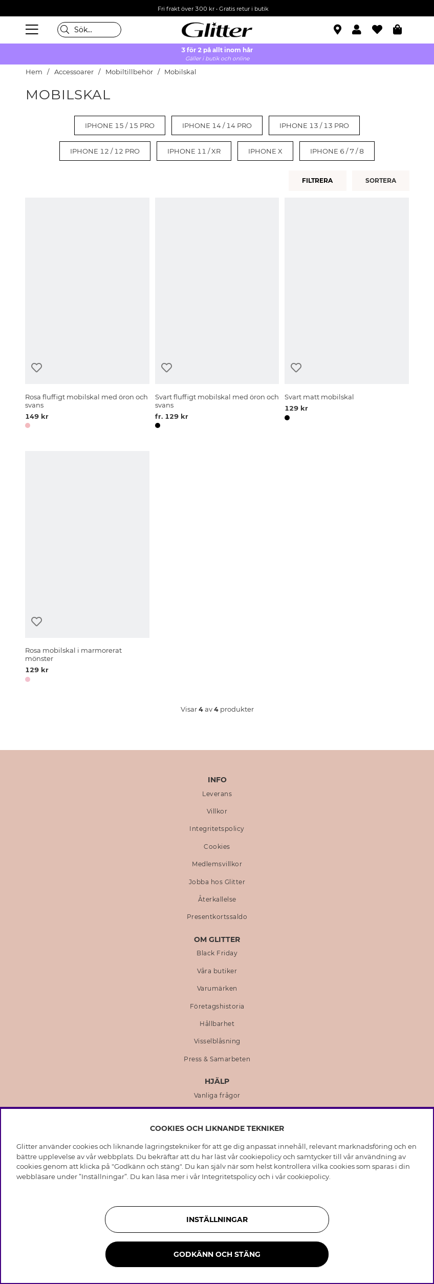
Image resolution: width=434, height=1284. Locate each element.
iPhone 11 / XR (194, 151)
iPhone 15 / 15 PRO (120, 125)
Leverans (217, 794)
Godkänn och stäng (217, 1254)
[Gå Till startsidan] (217, 29)
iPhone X (265, 151)
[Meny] (33, 30)
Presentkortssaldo (217, 917)
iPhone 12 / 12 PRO (105, 151)
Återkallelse (217, 899)
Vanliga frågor (217, 1095)
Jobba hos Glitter (217, 882)
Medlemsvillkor (217, 864)
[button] (362, 30)
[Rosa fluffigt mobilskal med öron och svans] (87, 315)
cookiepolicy (308, 1176)
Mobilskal (180, 72)
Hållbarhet (217, 1024)
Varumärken (217, 988)
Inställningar (217, 1219)
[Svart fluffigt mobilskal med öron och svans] (217, 315)
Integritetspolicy (217, 828)
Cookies (217, 846)
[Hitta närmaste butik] (339, 31)
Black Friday (217, 953)
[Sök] (89, 29)
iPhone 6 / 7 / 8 (337, 151)
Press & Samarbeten (217, 1059)
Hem (34, 72)
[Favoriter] (382, 30)
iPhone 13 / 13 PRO (314, 125)
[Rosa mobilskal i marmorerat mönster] (87, 568)
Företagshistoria (217, 1006)
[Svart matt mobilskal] (347, 315)
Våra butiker (217, 971)
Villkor (217, 811)
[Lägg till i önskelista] (36, 368)
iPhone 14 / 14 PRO (217, 125)
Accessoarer (74, 72)
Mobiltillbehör (130, 72)
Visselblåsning (217, 1041)
